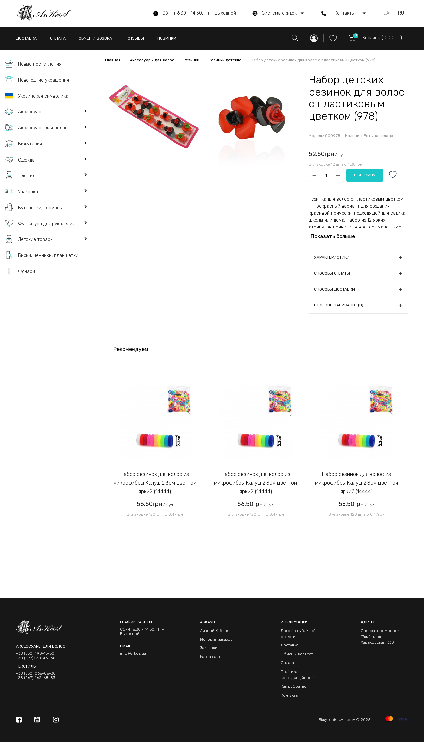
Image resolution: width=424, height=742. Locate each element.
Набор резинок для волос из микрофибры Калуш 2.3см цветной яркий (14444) (154, 482)
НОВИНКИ (166, 38)
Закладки (208, 647)
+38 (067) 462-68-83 (35, 678)
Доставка (289, 645)
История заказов (216, 639)
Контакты (289, 695)
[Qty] (326, 175)
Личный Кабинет (215, 630)
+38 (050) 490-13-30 (35, 653)
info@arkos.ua (133, 653)
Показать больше (333, 236)
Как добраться (295, 686)
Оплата (287, 662)
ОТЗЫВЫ (136, 38)
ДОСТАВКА (26, 38)
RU (401, 13)
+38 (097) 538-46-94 (35, 658)
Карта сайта (211, 656)
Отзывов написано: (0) (338, 305)
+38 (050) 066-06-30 (36, 673)
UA (386, 13)
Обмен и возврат (297, 654)
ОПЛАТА (58, 38)
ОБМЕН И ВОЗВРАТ (96, 38)
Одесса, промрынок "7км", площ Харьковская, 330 (380, 636)
